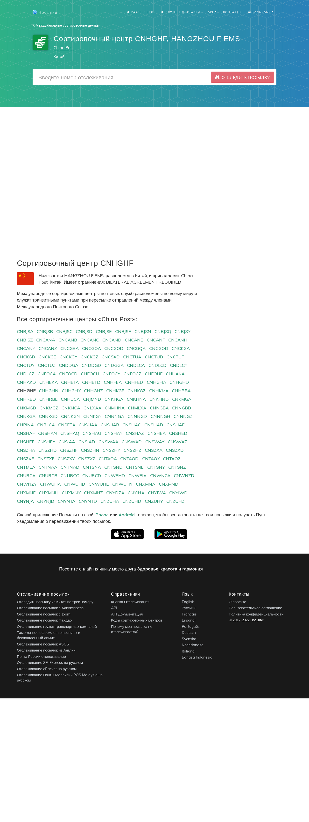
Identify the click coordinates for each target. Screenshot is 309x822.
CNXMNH (48, 493)
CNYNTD (88, 501)
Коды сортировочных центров (136, 620)
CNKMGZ (49, 408)
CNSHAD (153, 425)
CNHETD (91, 382)
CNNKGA (26, 416)
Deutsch (189, 632)
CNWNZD (184, 475)
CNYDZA (115, 493)
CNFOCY (111, 374)
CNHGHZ (93, 390)
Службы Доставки (180, 12)
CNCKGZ (89, 357)
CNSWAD (132, 441)
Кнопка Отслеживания (130, 602)
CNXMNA (145, 484)
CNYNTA (66, 501)
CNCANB (67, 340)
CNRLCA (46, 425)
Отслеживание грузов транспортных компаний (57, 626)
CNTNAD (70, 467)
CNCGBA (69, 348)
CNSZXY (66, 458)
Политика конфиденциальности (256, 614)
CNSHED (178, 433)
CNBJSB (45, 331)
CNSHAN (47, 433)
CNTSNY (156, 467)
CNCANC (89, 340)
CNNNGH (160, 416)
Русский (189, 608)
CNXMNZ (93, 493)
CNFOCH (90, 374)
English (188, 602)
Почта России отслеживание (41, 656)
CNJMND (92, 399)
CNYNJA (25, 501)
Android (127, 515)
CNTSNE (135, 467)
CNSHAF (26, 433)
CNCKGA (181, 348)
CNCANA (45, 340)
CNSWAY (154, 441)
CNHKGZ (136, 390)
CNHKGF (115, 390)
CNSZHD (47, 450)
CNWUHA (50, 484)
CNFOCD (68, 374)
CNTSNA (92, 467)
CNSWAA (108, 441)
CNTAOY (151, 458)
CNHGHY (71, 390)
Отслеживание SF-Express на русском (50, 662)
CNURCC (70, 475)
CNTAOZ (172, 458)
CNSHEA (156, 433)
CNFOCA (47, 374)
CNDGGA (114, 365)
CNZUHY (154, 501)
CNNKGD (48, 416)
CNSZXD (175, 450)
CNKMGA (181, 399)
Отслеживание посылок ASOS (43, 644)
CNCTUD (154, 357)
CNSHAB (110, 425)
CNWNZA (160, 475)
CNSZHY (111, 450)
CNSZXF (45, 458)
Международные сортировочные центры (66, 25)
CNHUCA (70, 399)
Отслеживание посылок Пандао (44, 620)
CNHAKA (175, 374)
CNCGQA (136, 348)
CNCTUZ (47, 365)
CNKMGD (26, 408)
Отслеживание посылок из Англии (46, 650)
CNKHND (159, 399)
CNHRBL (48, 399)
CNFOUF (153, 374)
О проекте (237, 602)
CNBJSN (142, 331)
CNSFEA (66, 425)
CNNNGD (137, 416)
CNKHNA (136, 399)
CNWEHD (115, 475)
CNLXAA (92, 408)
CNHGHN (48, 390)
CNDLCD (157, 365)
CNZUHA (109, 501)
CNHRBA (181, 390)
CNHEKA (48, 382)
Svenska (189, 639)
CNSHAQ (69, 433)
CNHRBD (26, 399)
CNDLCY (178, 365)
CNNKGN (70, 416)
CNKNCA (71, 408)
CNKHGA (114, 399)
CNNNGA (114, 416)
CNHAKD (26, 382)
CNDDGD (91, 365)
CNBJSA (25, 331)
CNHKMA (159, 390)
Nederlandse (192, 645)
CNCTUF (175, 357)
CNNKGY (92, 416)
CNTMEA (26, 467)
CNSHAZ (135, 433)
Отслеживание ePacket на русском (47, 668)
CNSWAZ (177, 441)
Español (189, 620)
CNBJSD (84, 331)
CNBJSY (182, 331)
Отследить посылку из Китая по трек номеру (55, 602)
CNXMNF (26, 493)
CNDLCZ (25, 374)
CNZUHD (131, 501)
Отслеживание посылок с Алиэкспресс (50, 608)
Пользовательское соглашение (255, 608)
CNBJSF (123, 331)
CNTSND (113, 467)
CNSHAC (131, 425)
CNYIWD (178, 493)
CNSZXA (153, 450)
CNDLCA (136, 365)
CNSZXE (25, 458)
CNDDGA (68, 365)
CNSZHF (68, 450)
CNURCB (48, 475)
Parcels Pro (140, 12)
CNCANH (177, 340)
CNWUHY (122, 484)
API (114, 608)
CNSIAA (67, 441)
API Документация (127, 614)
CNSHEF (25, 441)
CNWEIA (137, 475)
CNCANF (156, 340)
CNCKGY (68, 357)
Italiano (188, 651)
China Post (64, 47)
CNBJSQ (162, 331)
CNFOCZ (132, 374)
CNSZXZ (86, 458)
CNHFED (134, 382)
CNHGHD (179, 382)
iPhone (102, 515)
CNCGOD (113, 348)
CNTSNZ (177, 467)
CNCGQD (158, 348)
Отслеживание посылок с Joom (43, 614)
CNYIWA (157, 493)
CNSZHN (90, 450)
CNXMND (168, 484)
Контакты (232, 12)
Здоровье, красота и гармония (170, 569)
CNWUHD (74, 484)
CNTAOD (129, 458)
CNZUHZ (175, 501)
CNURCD (91, 475)
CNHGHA (156, 382)
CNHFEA (113, 382)
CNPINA (25, 425)
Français (189, 614)
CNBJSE (104, 331)
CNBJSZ (25, 340)
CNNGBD (181, 408)
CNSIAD (86, 441)
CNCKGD (26, 357)
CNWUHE (99, 484)
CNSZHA (26, 450)
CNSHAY (113, 433)
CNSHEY (46, 441)
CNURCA (26, 475)
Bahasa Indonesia (197, 657)
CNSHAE (176, 425)
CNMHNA (115, 408)
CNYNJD (45, 501)
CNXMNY (71, 493)
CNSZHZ (132, 450)
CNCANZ (48, 348)
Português (191, 626)
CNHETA (70, 382)
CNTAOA (108, 458)
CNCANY (26, 348)
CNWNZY (27, 484)
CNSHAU (92, 433)
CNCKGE (47, 357)
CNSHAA (88, 425)
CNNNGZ (183, 416)
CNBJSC (64, 331)
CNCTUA (132, 357)
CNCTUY (26, 365)
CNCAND (111, 340)
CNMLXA (137, 408)
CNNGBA (159, 408)
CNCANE (134, 340)
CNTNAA (48, 467)
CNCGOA (91, 348)
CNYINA (136, 493)
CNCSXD (111, 357)
